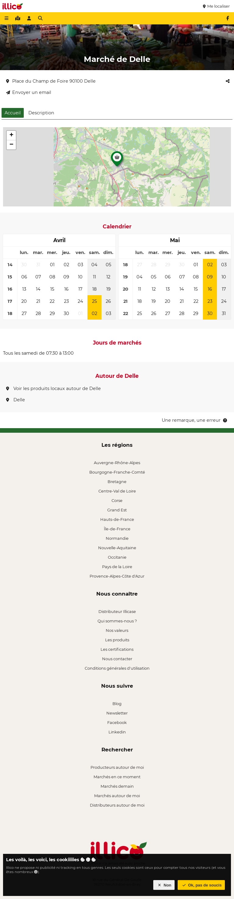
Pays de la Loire (117, 566)
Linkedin (117, 731)
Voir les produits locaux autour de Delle (53, 388)
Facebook (117, 722)
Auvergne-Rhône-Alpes (117, 462)
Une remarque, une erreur (195, 420)
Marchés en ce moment (117, 776)
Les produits (117, 639)
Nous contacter (117, 658)
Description (41, 113)
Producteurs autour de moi (117, 767)
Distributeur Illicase (117, 611)
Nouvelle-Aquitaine (117, 547)
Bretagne (117, 481)
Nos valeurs (117, 630)
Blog (117, 703)
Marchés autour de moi (117, 795)
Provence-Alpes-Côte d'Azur (117, 576)
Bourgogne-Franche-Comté (117, 472)
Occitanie (117, 557)
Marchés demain (117, 786)
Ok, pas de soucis (201, 885)
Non (164, 885)
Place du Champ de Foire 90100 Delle (51, 81)
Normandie (117, 538)
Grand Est (117, 509)
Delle (15, 400)
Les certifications (117, 649)
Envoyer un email (28, 92)
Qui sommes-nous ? (117, 620)
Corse (117, 500)
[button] (117, 160)
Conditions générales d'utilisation (117, 668)
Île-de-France (117, 528)
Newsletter (117, 713)
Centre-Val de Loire (117, 491)
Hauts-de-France (117, 519)
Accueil (13, 113)
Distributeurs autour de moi (117, 805)
